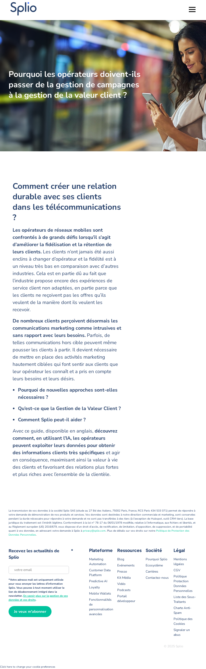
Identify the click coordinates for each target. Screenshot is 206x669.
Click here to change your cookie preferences (27, 667)
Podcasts (124, 590)
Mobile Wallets (100, 593)
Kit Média (124, 578)
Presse (122, 571)
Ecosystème (154, 565)
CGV (177, 570)
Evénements (126, 565)
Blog (120, 559)
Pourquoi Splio (156, 559)
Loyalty (94, 587)
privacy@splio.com (94, 531)
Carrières (152, 571)
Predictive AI (98, 581)
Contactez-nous (157, 578)
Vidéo (121, 584)
